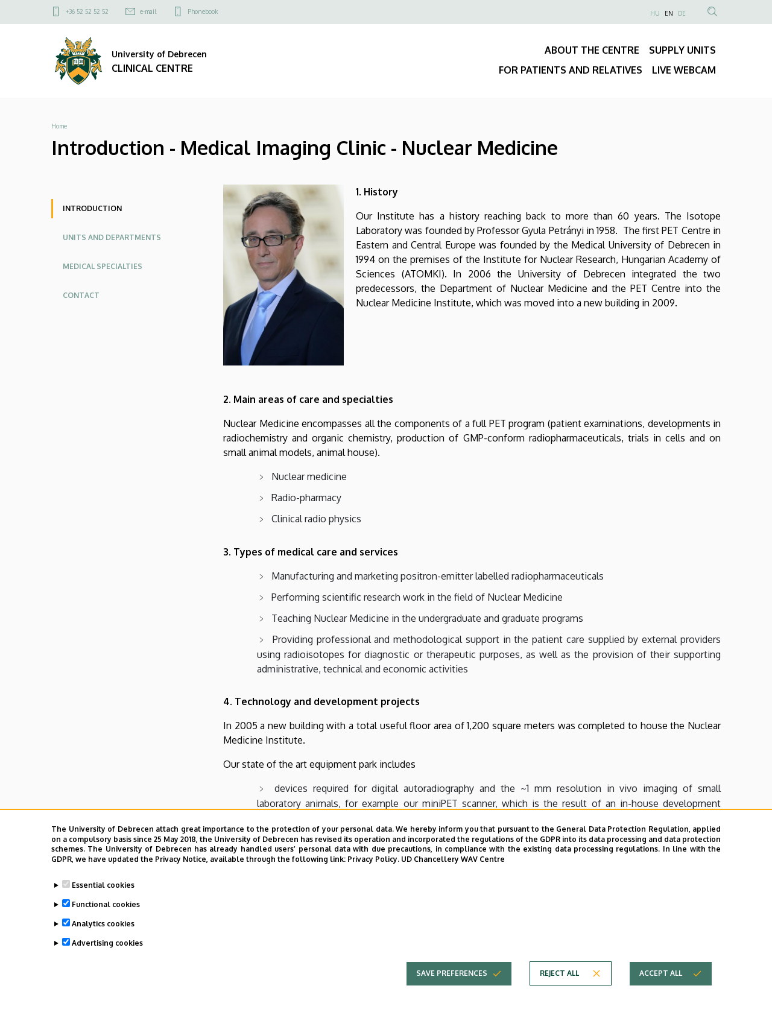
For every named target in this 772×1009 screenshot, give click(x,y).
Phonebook (203, 11)
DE (682, 13)
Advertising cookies (107, 952)
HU (655, 13)
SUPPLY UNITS (682, 50)
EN (669, 13)
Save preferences (451, 982)
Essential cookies (103, 894)
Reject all (559, 982)
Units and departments (112, 237)
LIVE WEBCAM (684, 70)
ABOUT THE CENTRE (592, 50)
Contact (81, 295)
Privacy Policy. (373, 868)
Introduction (92, 208)
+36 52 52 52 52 (87, 11)
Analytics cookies (103, 932)
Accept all (660, 982)
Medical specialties (102, 266)
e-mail (148, 11)
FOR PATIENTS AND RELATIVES (570, 70)
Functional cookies (106, 913)
